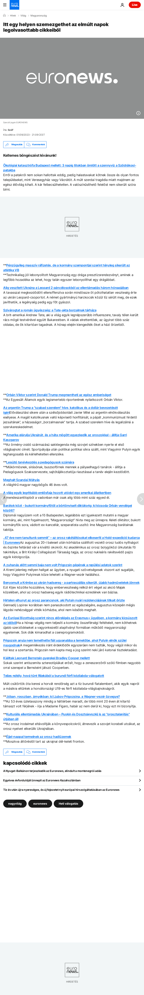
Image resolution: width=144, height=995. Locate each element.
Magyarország (38, 15)
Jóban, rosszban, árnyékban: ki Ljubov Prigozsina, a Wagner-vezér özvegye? (63, 696)
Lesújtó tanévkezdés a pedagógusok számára (40, 462)
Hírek (13, 15)
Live (135, 4)
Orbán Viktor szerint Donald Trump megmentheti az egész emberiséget (58, 395)
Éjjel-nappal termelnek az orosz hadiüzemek (38, 737)
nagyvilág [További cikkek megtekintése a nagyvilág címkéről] (15, 803)
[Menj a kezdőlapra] (14, 5)
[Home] (4, 15)
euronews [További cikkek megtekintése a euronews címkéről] (40, 803)
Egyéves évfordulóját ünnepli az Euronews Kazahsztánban (42, 780)
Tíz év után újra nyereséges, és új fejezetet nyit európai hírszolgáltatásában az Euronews (61, 789)
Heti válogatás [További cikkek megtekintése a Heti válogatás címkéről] (68, 803)
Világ (23, 15)
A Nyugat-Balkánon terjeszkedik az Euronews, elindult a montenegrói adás (52, 771)
